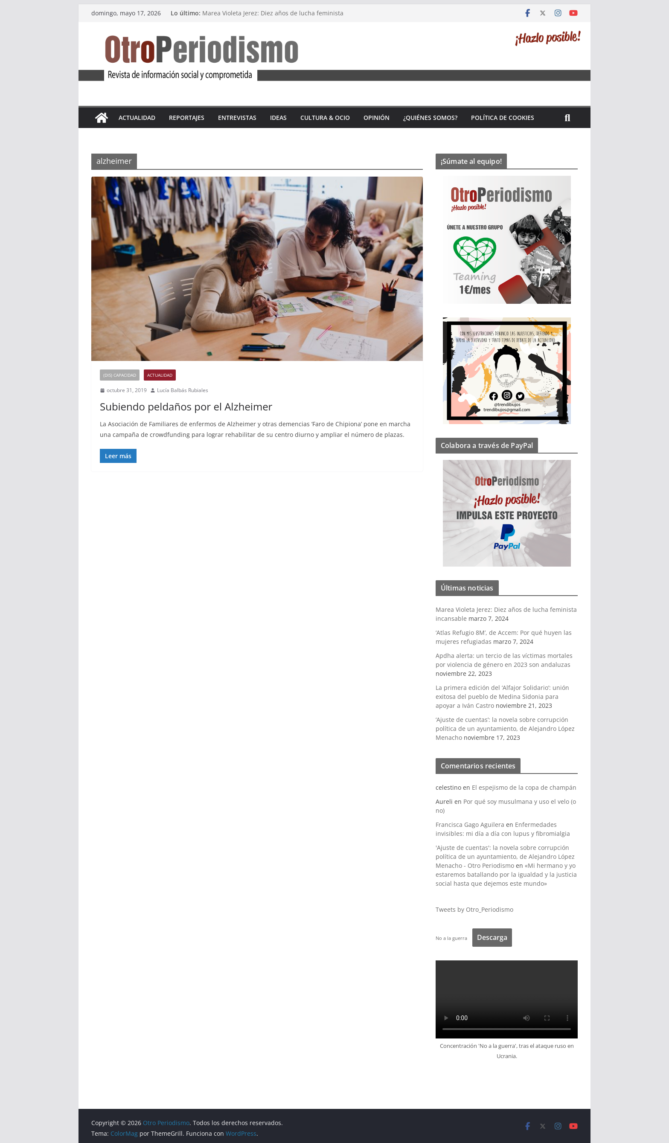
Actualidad (137, 117)
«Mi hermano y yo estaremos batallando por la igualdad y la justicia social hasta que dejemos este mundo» (506, 874)
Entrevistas (237, 117)
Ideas (278, 117)
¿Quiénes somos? (430, 117)
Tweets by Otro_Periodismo (474, 909)
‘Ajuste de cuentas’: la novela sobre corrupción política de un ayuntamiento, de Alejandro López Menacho (505, 728)
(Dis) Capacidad (119, 375)
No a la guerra (451, 938)
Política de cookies (502, 117)
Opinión (377, 117)
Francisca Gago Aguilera (470, 824)
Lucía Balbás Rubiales (182, 390)
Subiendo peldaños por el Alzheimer (186, 406)
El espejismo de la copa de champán (524, 787)
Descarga (492, 937)
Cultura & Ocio (325, 117)
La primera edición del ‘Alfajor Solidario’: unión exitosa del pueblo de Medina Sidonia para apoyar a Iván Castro (502, 696)
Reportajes (186, 117)
